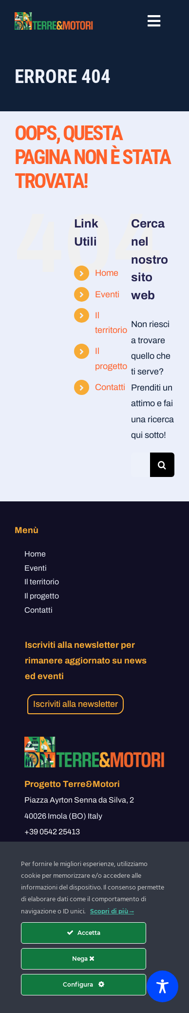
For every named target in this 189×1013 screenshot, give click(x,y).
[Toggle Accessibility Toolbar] (162, 986)
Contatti (110, 387)
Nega (83, 958)
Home (106, 273)
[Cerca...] (140, 465)
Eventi (107, 294)
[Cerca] (162, 465)
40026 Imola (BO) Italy (63, 816)
